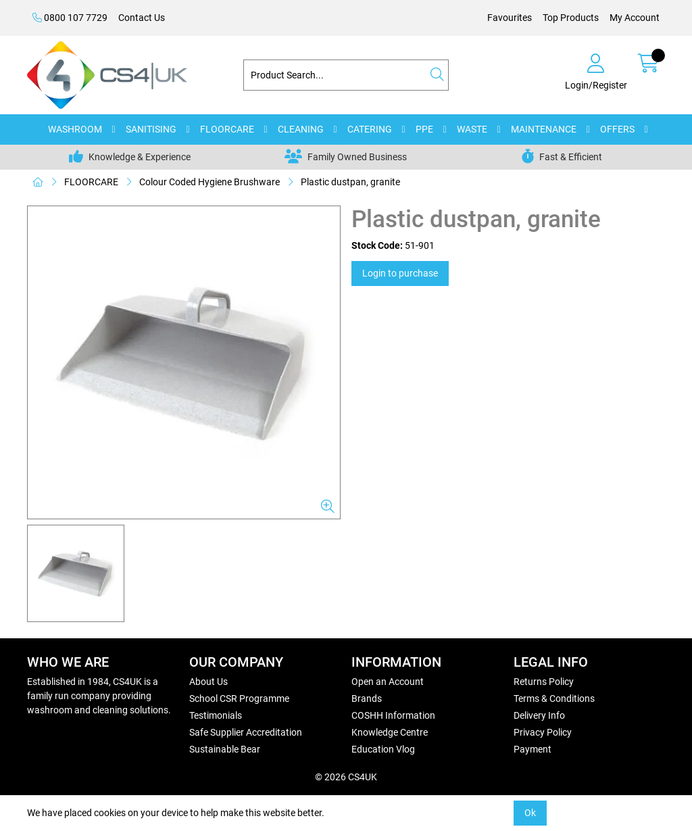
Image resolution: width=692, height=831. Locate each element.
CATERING (369, 129)
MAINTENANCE (543, 129)
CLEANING (301, 129)
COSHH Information (393, 715)
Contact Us (141, 17)
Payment (532, 749)
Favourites (509, 17)
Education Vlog (383, 749)
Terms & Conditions (554, 698)
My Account (635, 17)
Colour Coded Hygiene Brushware (209, 181)
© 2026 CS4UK (346, 776)
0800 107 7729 (69, 17)
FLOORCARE (227, 129)
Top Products (571, 17)
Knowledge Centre (389, 732)
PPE (424, 129)
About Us (208, 681)
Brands (366, 698)
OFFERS (617, 129)
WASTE (472, 129)
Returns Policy (544, 681)
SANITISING (151, 129)
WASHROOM (75, 129)
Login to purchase (400, 273)
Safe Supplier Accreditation (245, 732)
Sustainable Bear (224, 749)
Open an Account (387, 681)
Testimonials (215, 715)
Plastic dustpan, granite (350, 181)
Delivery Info (539, 715)
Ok (530, 812)
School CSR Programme (239, 698)
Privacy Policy (543, 732)
